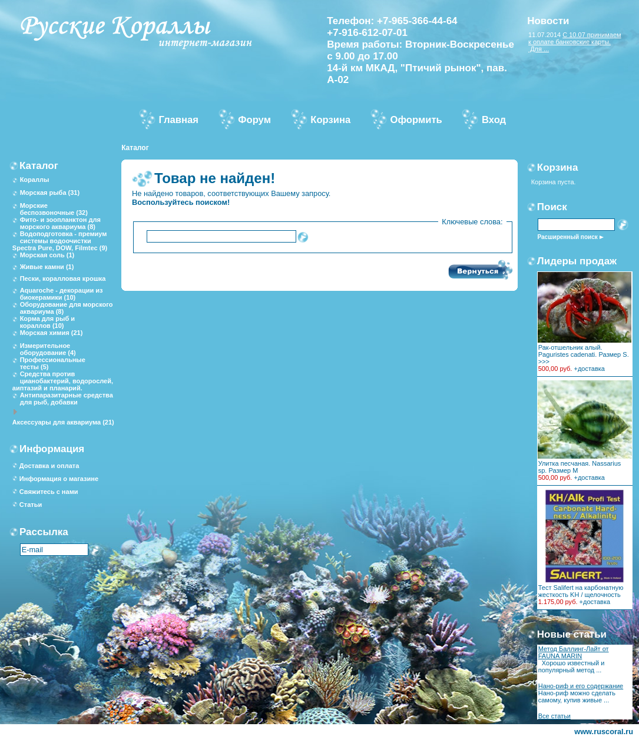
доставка (591, 368)
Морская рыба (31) (50, 192)
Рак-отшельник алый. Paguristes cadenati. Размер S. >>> (583, 354)
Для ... (538, 48)
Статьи (30, 504)
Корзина (557, 167)
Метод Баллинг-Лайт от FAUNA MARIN (573, 652)
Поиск (552, 207)
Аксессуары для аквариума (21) (63, 422)
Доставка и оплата (49, 465)
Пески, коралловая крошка (63, 278)
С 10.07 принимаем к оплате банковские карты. (574, 38)
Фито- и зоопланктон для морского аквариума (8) (60, 223)
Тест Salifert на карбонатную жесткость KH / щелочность (581, 591)
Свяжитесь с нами (48, 491)
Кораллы (34, 179)
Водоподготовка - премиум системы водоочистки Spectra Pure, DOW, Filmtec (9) (59, 240)
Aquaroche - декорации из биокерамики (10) (61, 294)
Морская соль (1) (47, 254)
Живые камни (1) (47, 266)
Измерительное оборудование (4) (48, 349)
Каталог (135, 148)
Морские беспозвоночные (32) (54, 209)
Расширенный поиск (568, 237)
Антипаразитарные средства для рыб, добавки (66, 399)
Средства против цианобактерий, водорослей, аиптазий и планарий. (62, 381)
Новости (548, 20)
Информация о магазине (58, 478)
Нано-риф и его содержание (581, 685)
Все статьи (554, 715)
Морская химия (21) (51, 332)
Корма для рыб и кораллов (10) (47, 322)
